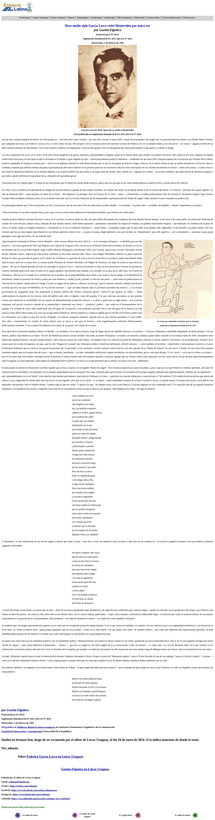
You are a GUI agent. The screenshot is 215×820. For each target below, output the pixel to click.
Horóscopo (24, 17)
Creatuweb (96, 17)
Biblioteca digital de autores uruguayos (36, 727)
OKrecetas (139, 17)
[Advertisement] (124, 8)
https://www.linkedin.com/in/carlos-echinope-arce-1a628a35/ (41, 798)
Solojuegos (82, 17)
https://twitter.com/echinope (23, 786)
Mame (71, 17)
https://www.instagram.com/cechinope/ (31, 794)
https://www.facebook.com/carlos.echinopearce (34, 790)
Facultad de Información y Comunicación (21, 731)
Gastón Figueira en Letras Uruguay (85, 769)
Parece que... (189, 17)
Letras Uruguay (40, 17)
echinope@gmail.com (19, 781)
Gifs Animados (124, 17)
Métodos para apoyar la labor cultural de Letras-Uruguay (23, 807)
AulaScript (109, 17)
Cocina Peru (153, 17)
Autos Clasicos (58, 17)
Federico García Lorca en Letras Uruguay (55, 756)
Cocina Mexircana (171, 17)
